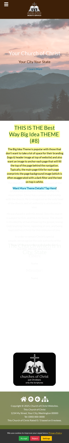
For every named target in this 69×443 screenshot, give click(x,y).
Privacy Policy (55, 433)
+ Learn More (34, 68)
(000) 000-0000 (36, 416)
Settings (46, 438)
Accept (24, 438)
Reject (35, 438)
